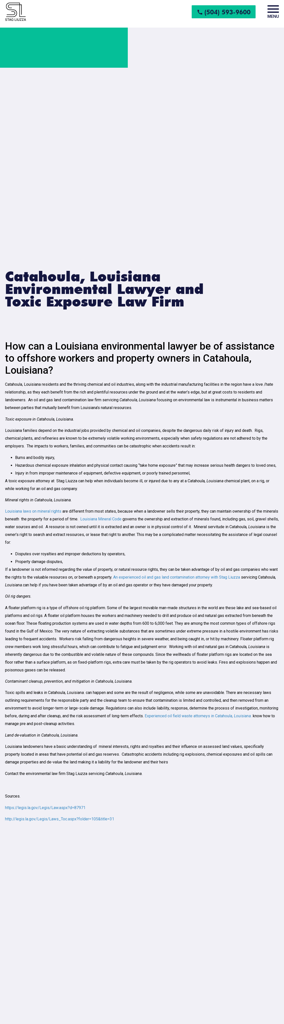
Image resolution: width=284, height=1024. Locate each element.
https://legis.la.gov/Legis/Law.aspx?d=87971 (45, 807)
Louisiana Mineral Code (100, 519)
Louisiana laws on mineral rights (33, 511)
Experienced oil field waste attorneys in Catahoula (198, 716)
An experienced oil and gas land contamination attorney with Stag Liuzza (176, 577)
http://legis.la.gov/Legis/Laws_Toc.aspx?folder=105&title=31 (59, 819)
